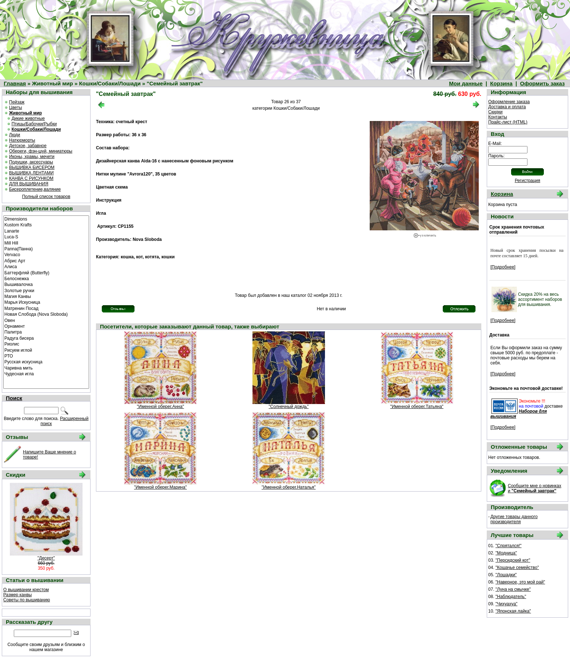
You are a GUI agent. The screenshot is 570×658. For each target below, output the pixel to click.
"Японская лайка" (513, 611)
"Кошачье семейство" (517, 567)
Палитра (46, 332)
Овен (46, 320)
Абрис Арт (46, 260)
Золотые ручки (46, 290)
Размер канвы (17, 594)
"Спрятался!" (508, 545)
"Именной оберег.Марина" (160, 487)
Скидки (495, 111)
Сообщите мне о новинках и (534, 488)
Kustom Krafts (46, 224)
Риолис (46, 344)
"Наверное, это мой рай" (520, 582)
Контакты (497, 117)
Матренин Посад (46, 308)
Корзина (501, 83)
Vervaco (46, 254)
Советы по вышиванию (26, 599)
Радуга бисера (46, 338)
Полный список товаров (46, 196)
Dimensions (46, 219)
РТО (46, 356)
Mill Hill (46, 243)
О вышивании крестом (26, 589)
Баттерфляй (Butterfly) (46, 272)
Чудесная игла (46, 373)
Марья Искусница (46, 302)
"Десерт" (46, 558)
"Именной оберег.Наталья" (289, 487)
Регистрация (527, 180)
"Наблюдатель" (510, 596)
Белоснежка (46, 278)
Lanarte (46, 231)
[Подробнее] (502, 267)
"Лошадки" (506, 574)
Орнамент (46, 326)
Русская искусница (46, 361)
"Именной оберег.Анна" (160, 406)
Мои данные (465, 83)
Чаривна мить (46, 368)
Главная (15, 83)
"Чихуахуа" (506, 603)
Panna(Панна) (46, 248)
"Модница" (506, 553)
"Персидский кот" (512, 560)
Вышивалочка (46, 284)
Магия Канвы (46, 296)
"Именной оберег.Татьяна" (416, 406)
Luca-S (46, 236)
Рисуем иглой (46, 350)
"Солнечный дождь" (289, 406)
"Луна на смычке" (513, 589)
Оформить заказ (542, 83)
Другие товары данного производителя (514, 519)
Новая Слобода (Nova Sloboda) (46, 314)
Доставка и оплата (507, 106)
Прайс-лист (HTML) (507, 122)
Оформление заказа (509, 101)
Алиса (46, 266)
